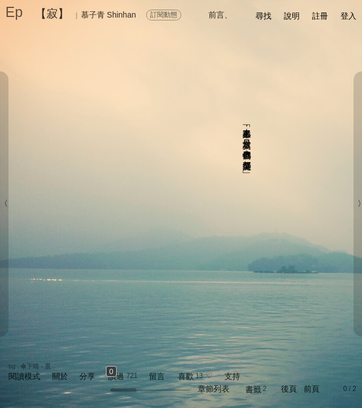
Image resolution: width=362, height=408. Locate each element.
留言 (157, 376)
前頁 (312, 388)
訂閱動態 (163, 15)
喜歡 (186, 376)
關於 (60, 376)
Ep (14, 12)
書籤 (253, 389)
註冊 (320, 15)
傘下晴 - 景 (35, 366)
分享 (87, 376)
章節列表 (213, 388)
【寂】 (52, 13)
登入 (348, 15)
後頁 (289, 388)
